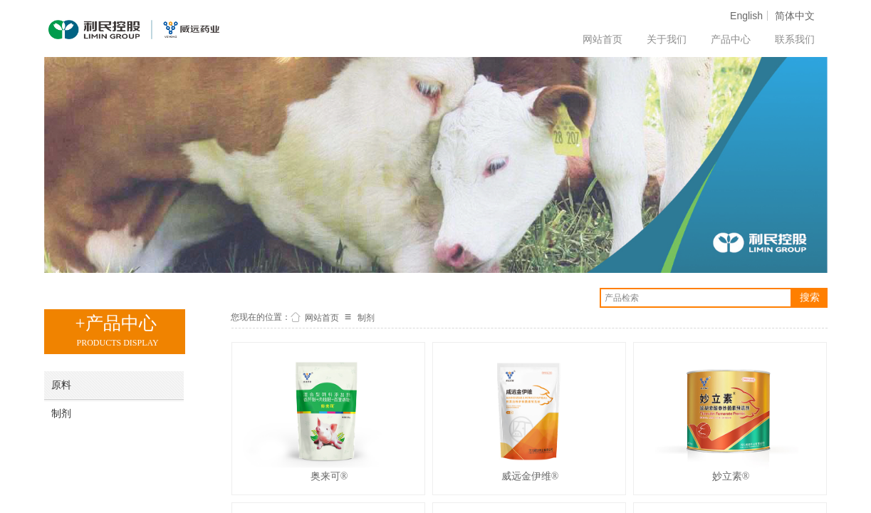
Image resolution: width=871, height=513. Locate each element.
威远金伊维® (530, 476)
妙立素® (731, 476)
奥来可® (329, 476)
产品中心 (731, 39)
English (746, 16)
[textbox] (696, 298)
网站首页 (602, 39)
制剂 (366, 318)
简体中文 (795, 16)
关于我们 (667, 39)
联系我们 (795, 39)
